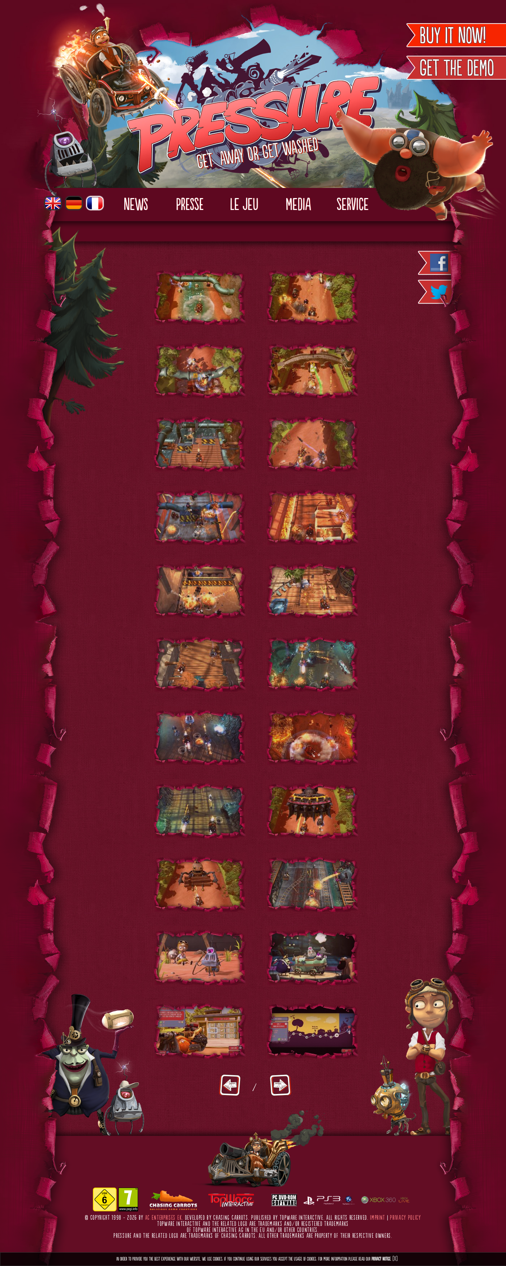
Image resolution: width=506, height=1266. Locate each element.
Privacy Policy (405, 1218)
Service (352, 205)
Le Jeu (244, 205)
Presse (189, 205)
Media (298, 205)
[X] (395, 1259)
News (136, 205)
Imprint (377, 1218)
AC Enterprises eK (163, 1218)
